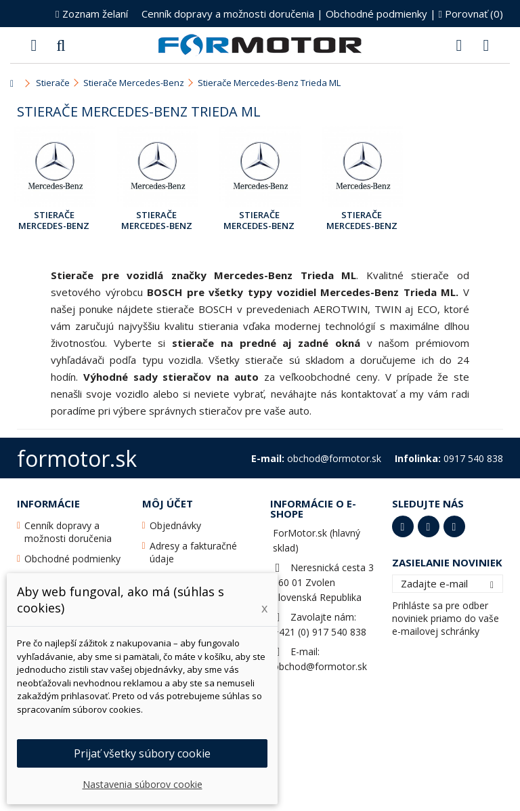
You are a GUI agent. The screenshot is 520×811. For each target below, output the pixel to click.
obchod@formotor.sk (320, 666)
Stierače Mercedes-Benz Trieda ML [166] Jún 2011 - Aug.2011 (259, 221)
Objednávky (175, 525)
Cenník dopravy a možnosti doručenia (228, 13)
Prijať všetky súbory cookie (142, 753)
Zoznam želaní (91, 13)
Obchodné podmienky (376, 13)
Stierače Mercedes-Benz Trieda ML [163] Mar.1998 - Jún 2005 (53, 221)
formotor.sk (77, 458)
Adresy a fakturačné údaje (193, 552)
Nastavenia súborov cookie (142, 784)
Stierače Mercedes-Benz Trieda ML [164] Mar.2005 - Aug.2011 (156, 221)
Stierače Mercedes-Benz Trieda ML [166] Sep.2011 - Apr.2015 (361, 221)
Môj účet (167, 503)
